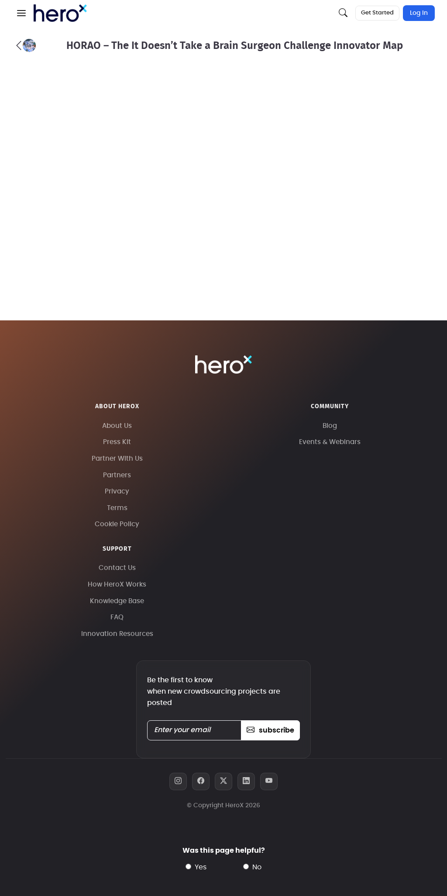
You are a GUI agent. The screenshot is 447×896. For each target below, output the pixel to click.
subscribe (270, 730)
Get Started (377, 13)
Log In (419, 13)
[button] (21, 13)
